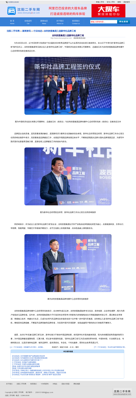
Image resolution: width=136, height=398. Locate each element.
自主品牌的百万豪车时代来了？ (31, 360)
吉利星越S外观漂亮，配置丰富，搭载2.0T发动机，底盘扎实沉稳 (43, 372)
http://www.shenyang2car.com (61, 38)
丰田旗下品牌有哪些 (29, 362)
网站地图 (77, 384)
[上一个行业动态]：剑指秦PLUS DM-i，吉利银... (27, 347)
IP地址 (55, 384)
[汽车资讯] (16, 370)
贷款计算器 (65, 384)
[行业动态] (16, 356)
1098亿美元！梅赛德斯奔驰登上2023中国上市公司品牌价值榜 (42, 370)
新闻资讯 (26, 31)
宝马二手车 (111, 2)
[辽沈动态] (16, 358)
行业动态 (38, 31)
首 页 (12, 22)
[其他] (14, 366)
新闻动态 (44, 22)
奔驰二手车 (100, 2)
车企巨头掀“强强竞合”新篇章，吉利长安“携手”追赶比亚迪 (40, 374)
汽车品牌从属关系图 (24, 368)
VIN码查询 (44, 384)
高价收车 (127, 2)
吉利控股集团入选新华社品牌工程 (60, 31)
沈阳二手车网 (13, 31)
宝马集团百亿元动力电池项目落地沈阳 (33, 358)
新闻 (119, 2)
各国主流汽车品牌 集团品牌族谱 (28, 366)
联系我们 (76, 22)
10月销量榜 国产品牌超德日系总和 (32, 356)
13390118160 (13, 2)
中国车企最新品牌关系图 (30, 364)
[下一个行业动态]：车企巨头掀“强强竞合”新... (110, 347)
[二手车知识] (16, 362)
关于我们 (60, 22)
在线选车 (28, 22)
